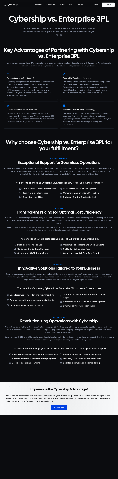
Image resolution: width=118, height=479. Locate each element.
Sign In (96, 4)
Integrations (50, 4)
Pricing (62, 4)
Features (38, 4)
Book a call (59, 407)
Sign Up (108, 4)
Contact (80, 4)
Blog (70, 4)
